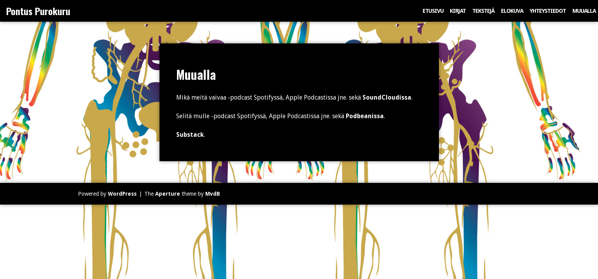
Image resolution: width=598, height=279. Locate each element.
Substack (190, 134)
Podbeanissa (365, 116)
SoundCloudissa (386, 97)
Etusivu (433, 10)
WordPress (122, 194)
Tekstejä (483, 10)
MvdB (212, 194)
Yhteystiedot (548, 10)
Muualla (584, 10)
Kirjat (458, 10)
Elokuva (512, 10)
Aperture (167, 194)
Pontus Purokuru (38, 11)
